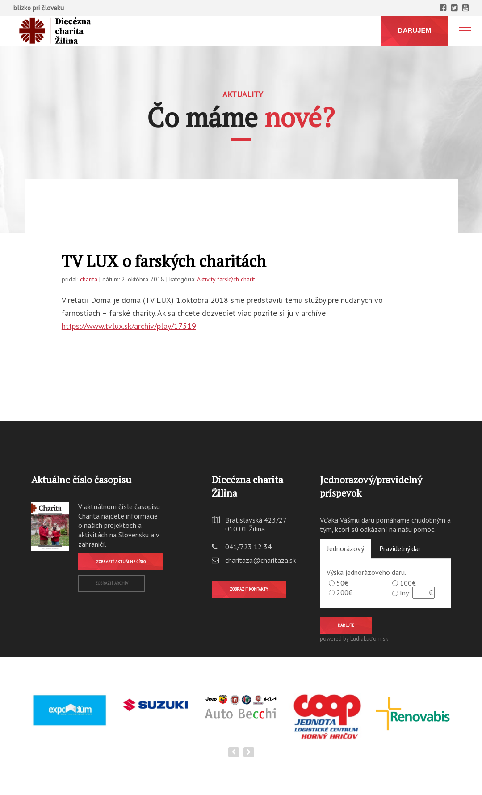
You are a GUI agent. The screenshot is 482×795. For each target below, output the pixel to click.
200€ (344, 592)
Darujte (346, 625)
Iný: (405, 592)
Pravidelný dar (400, 548)
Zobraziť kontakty (249, 589)
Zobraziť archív (111, 583)
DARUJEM (414, 30)
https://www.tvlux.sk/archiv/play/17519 (129, 326)
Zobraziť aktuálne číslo (121, 561)
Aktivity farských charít (226, 279)
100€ (408, 582)
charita (88, 279)
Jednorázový (345, 548)
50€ (342, 582)
